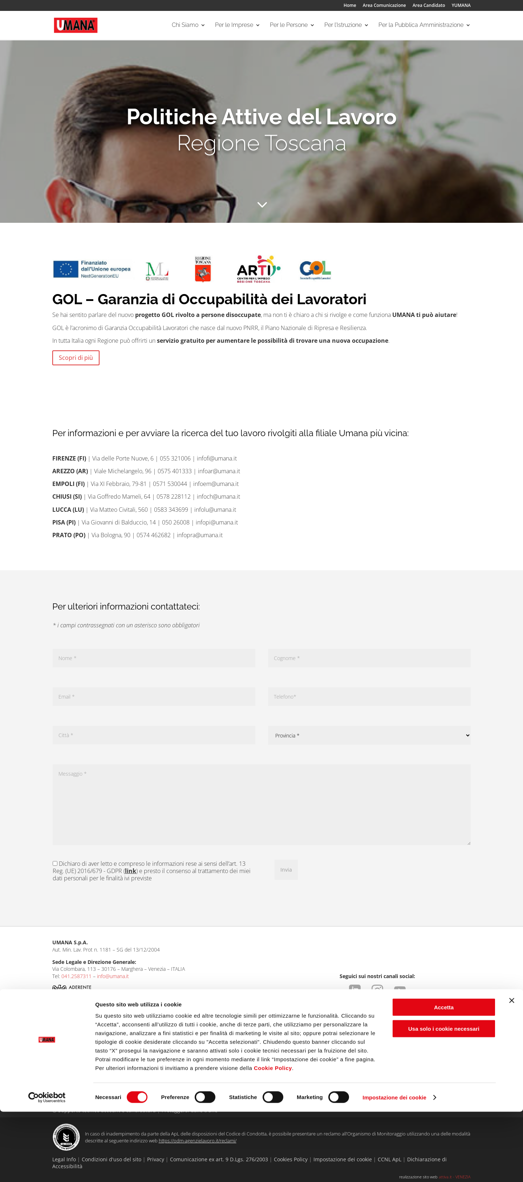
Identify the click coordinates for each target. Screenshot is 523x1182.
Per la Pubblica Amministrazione (420, 26)
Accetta (444, 1077)
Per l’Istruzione (343, 26)
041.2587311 (76, 976)
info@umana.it (113, 976)
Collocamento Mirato (159, 1058)
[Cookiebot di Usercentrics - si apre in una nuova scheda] (47, 1167)
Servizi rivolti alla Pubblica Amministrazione (415, 1052)
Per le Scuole (318, 1040)
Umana (60, 1040)
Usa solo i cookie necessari (443, 1099)
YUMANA (461, 5)
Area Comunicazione (384, 5)
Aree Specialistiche (157, 1040)
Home (350, 5)
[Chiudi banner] (511, 1070)
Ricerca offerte (236, 1040)
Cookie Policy (273, 1138)
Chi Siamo (185, 26)
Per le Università (321, 1058)
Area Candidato (429, 5)
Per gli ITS (314, 1049)
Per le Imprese (234, 26)
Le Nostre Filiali (69, 1049)
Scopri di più (76, 358)
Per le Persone (289, 26)
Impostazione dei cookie (394, 1168)
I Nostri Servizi (152, 1049)
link (130, 871)
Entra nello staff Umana (78, 1058)
